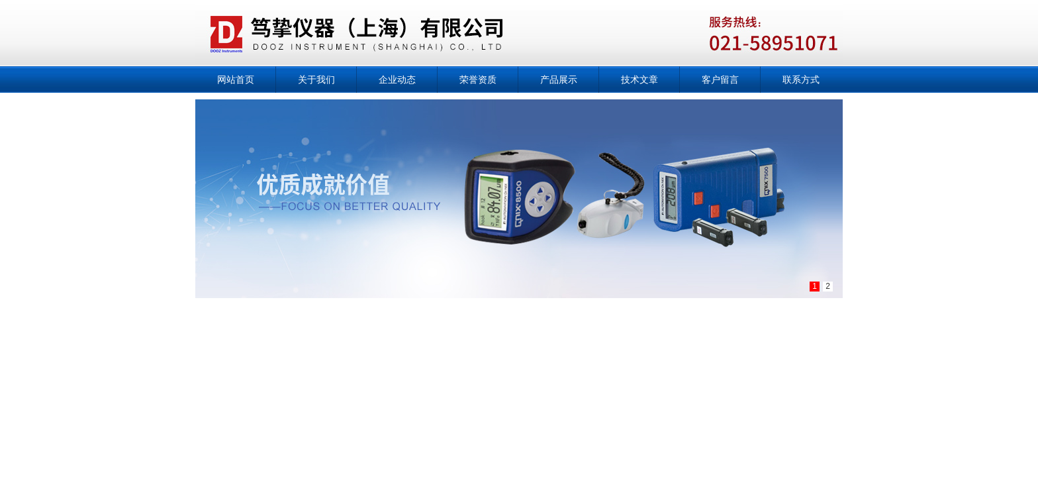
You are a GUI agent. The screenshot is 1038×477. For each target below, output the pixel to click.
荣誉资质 (477, 79)
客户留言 (720, 79)
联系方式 (801, 79)
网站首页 (235, 79)
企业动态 (397, 79)
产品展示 (558, 79)
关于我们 (316, 79)
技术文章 (639, 79)
